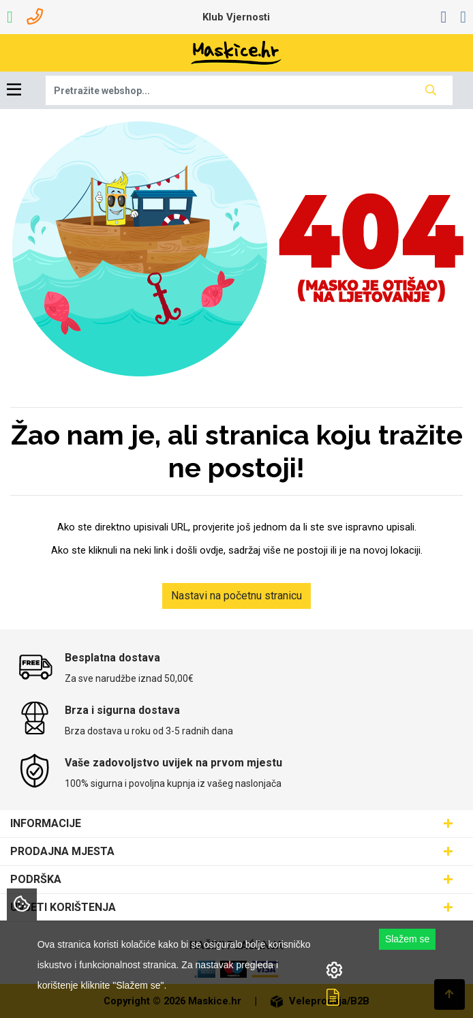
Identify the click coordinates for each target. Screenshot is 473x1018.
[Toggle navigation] (14, 90)
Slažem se (407, 938)
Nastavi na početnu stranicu (236, 595)
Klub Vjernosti (236, 17)
